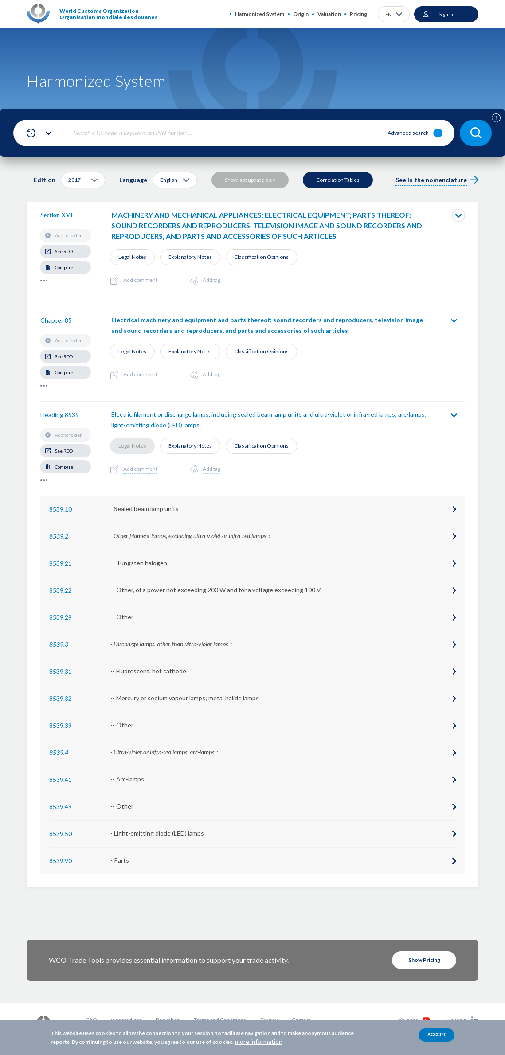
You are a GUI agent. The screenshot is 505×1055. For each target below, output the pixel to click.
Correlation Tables (338, 179)
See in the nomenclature (431, 180)
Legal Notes (132, 257)
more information (258, 1041)
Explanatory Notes (190, 257)
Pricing (358, 14)
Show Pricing (424, 960)
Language (133, 180)
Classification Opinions (261, 257)
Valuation (329, 14)
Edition (44, 180)
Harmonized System (259, 14)
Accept (436, 1034)
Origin (301, 14)
